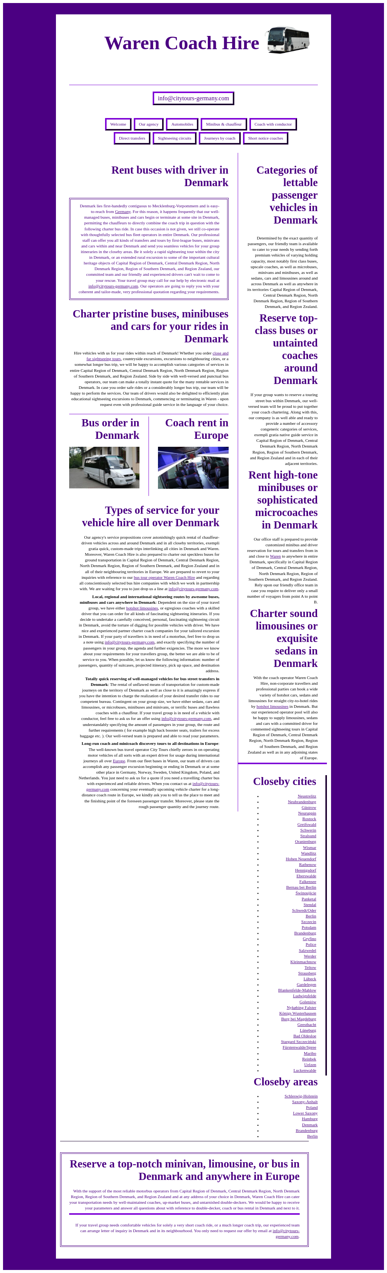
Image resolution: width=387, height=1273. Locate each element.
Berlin (311, 916)
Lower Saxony (305, 1113)
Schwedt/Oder (304, 910)
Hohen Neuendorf (301, 858)
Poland (312, 1107)
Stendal (309, 904)
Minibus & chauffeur (223, 124)
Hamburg (310, 1118)
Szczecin (308, 921)
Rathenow (307, 864)
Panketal (309, 899)
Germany (122, 211)
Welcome (118, 124)
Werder (310, 956)
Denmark (310, 1124)
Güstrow (309, 807)
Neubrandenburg (302, 801)
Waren (275, 556)
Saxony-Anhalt (305, 1101)
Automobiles (182, 124)
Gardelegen (306, 984)
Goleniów (308, 1001)
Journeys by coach (219, 138)
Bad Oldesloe (304, 1036)
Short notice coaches (265, 138)
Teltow (310, 967)
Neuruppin (307, 813)
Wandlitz (308, 853)
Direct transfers (132, 138)
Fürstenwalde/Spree (299, 1047)
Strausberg (307, 973)
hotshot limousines (142, 608)
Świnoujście (306, 893)
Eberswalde (306, 876)
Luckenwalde (304, 1070)
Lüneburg (308, 1030)
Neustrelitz (307, 796)
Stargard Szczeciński (298, 1041)
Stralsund (308, 835)
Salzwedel (307, 950)
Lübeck (309, 978)
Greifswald (306, 824)
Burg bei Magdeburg (298, 1019)
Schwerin (308, 830)
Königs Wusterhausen (297, 1013)
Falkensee (307, 881)
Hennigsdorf (305, 870)
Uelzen (310, 1064)
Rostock (309, 818)
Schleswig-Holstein (301, 1096)
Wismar (309, 847)
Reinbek (309, 1059)
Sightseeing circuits (174, 138)
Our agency (149, 124)
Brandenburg (305, 933)
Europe (119, 761)
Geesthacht (306, 1024)
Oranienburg (305, 841)
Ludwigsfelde (304, 995)
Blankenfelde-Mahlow (297, 990)
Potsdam (309, 927)
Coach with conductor (273, 124)
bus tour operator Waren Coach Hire (164, 577)
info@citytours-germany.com (193, 98)
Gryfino (309, 938)
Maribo (310, 1053)
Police (311, 944)
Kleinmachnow (303, 961)
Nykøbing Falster (301, 1007)
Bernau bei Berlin (301, 887)
